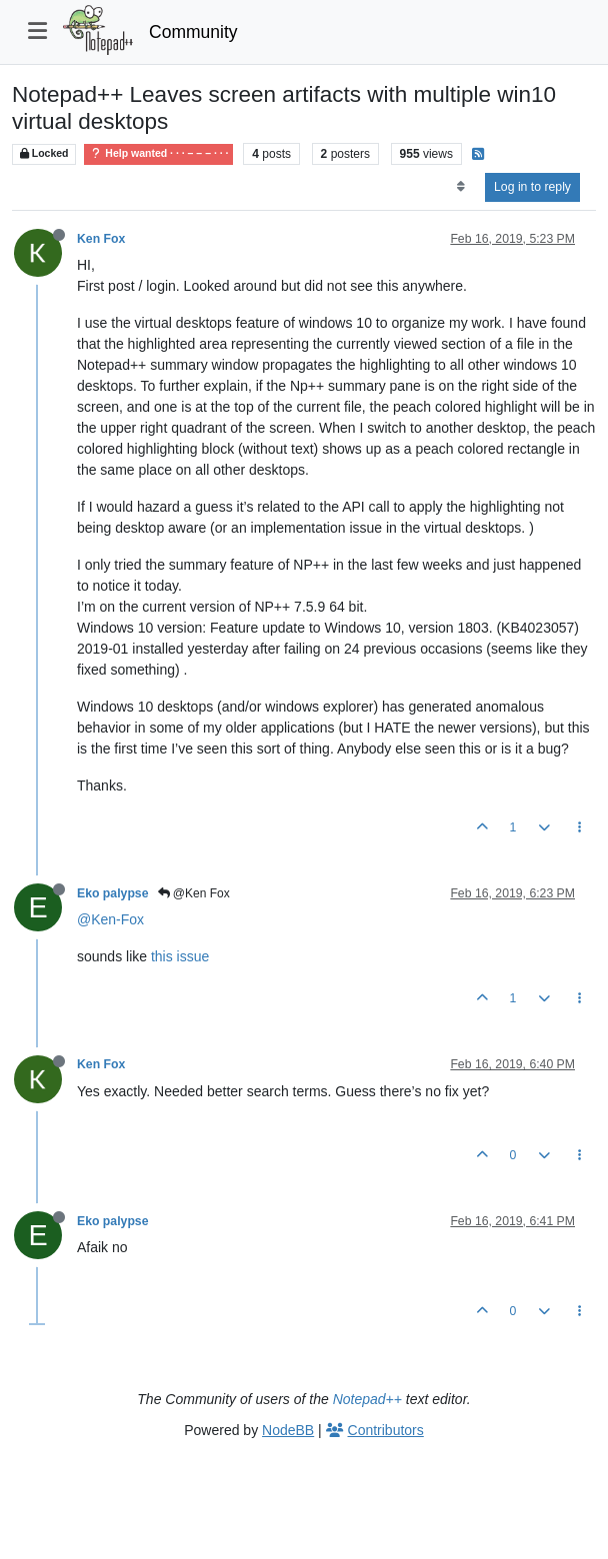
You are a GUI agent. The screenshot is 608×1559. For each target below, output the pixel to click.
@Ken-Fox (110, 919)
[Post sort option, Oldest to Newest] (460, 187)
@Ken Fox (194, 893)
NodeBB (288, 1430)
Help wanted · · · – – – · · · (158, 153)
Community (193, 32)
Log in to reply (532, 187)
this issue (180, 956)
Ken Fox (101, 239)
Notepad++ (367, 1399)
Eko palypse (113, 893)
